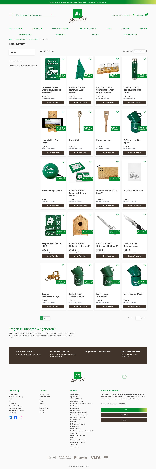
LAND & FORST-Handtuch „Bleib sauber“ (77, 89)
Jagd (108, 29)
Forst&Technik (75, 418)
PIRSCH (73, 437)
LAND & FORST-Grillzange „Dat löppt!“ (107, 243)
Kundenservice (13, 393)
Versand (53, 97)
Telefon (124, 414)
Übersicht (124, 409)
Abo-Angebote (25, 34)
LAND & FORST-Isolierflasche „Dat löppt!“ (132, 89)
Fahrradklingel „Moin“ (52, 189)
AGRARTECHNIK (76, 398)
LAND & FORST (33, 38)
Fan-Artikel (60, 34)
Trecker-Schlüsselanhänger (51, 294)
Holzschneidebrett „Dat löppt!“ (107, 191)
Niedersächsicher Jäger (78, 434)
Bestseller (42, 405)
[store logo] (77, 15)
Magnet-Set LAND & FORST (51, 243)
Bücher (95, 34)
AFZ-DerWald (75, 393)
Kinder (41, 412)
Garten (125, 29)
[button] (11, 15)
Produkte (36, 29)
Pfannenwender (103, 139)
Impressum (12, 402)
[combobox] (35, 15)
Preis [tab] (13, 51)
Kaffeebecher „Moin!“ (133, 292)
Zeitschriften (14, 29)
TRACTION (74, 443)
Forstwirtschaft (86, 29)
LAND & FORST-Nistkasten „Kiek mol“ (79, 243)
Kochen (41, 409)
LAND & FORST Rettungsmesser (131, 243)
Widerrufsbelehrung (15, 405)
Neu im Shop (43, 407)
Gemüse (73, 421)
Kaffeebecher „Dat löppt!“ (132, 140)
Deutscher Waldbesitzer (78, 416)
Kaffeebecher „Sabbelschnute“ (77, 294)
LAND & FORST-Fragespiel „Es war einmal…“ (78, 192)
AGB (10, 400)
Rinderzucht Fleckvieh (77, 441)
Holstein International (77, 423)
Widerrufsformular (15, 407)
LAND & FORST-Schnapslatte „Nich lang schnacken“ (105, 89)
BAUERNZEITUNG (76, 400)
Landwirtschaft (59, 29)
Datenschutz (13, 412)
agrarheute (74, 396)
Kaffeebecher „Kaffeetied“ (102, 294)
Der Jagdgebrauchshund (78, 412)
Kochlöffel (74, 139)
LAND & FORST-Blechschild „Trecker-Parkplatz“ (52, 89)
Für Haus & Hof (130, 34)
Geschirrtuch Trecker (133, 189)
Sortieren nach (128, 50)
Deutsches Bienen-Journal (79, 414)
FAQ (10, 398)
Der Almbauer (75, 409)
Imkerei (142, 29)
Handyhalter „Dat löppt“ (50, 140)
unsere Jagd (74, 446)
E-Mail (124, 419)
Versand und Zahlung (16, 396)
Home (10, 38)
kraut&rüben (74, 425)
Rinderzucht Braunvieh (78, 439)
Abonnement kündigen (16, 409)
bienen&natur (74, 407)
